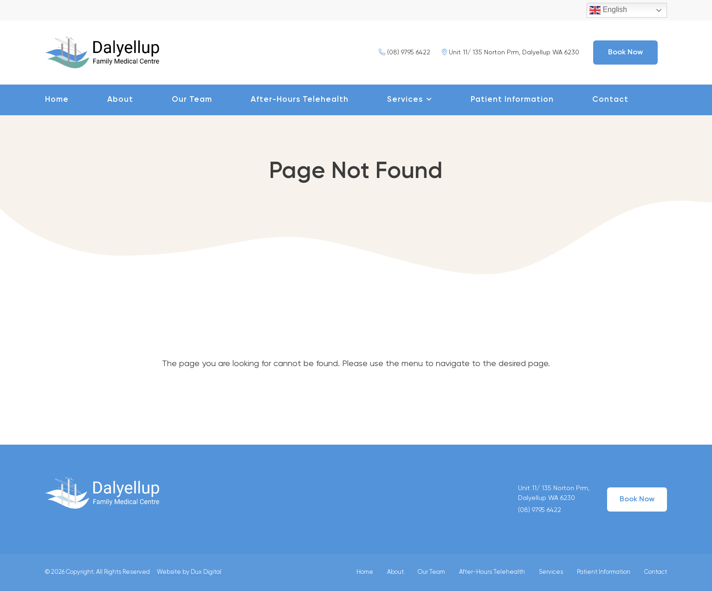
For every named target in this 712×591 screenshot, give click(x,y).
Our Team (192, 100)
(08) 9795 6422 (404, 52)
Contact (610, 100)
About (120, 100)
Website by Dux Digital (189, 572)
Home (57, 100)
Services (405, 100)
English (608, 10)
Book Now (625, 52)
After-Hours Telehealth (300, 100)
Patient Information (512, 100)
